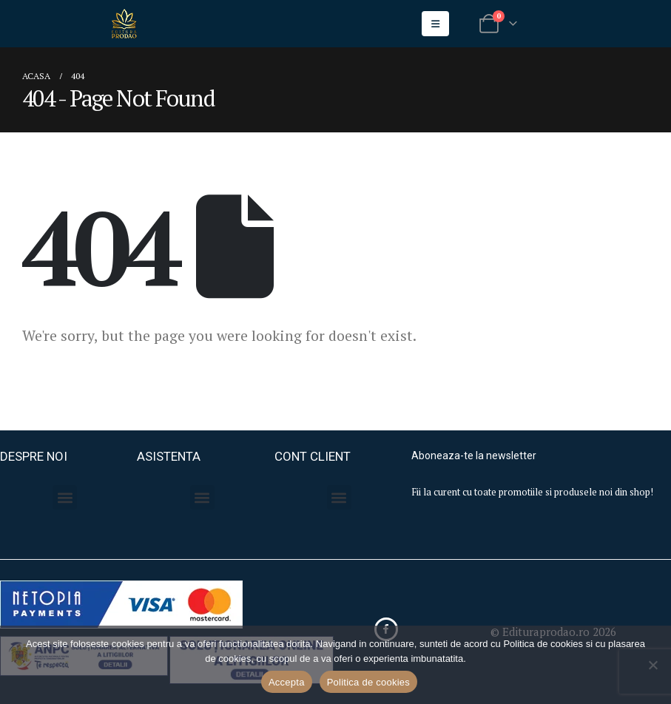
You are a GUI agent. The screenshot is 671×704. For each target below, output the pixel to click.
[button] (65, 497)
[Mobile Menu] (435, 23)
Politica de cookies (368, 682)
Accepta (287, 682)
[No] (652, 664)
